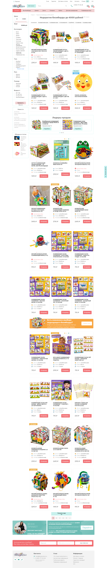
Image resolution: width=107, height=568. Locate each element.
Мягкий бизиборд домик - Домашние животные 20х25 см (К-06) (39, 495)
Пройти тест (86, 323)
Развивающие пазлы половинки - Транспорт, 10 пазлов (60, 404)
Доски (44, 10)
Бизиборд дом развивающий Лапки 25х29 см (81, 210)
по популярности (63, 22)
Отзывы (85, 1)
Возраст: (17, 90)
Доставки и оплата (63, 1)
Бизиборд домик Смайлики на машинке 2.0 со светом (39, 450)
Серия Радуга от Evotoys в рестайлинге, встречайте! (20, 119)
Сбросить (20, 105)
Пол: (15, 72)
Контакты (77, 1)
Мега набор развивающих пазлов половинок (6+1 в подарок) (61, 359)
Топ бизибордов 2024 (23, 153)
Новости (21, 109)
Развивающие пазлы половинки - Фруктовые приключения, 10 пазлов (80, 122)
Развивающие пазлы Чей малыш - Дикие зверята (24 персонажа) (39, 404)
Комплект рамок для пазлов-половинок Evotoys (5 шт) (81, 404)
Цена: (16, 16)
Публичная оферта (59, 560)
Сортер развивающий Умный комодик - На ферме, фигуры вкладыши (39, 164)
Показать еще (61, 513)
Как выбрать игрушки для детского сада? (23, 138)
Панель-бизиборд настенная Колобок (81, 96)
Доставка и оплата (78, 556)
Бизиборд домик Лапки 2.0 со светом (60, 449)
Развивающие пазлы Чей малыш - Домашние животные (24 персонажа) (83, 359)
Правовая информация (60, 562)
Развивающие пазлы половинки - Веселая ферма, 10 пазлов (38, 301)
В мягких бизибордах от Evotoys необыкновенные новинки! (20, 126)
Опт (92, 1)
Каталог (31, 6)
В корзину (44, 62)
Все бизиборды (27, 10)
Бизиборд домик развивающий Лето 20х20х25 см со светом (82, 450)
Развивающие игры (86, 10)
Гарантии (53, 1)
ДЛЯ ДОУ (17, 10)
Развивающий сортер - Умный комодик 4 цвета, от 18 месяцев (60, 51)
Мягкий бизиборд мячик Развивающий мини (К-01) (39, 254)
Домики (37, 10)
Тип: (15, 59)
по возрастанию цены (43, 22)
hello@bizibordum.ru (40, 556)
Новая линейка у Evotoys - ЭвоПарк (20, 114)
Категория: (18, 29)
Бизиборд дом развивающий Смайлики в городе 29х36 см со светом (50, 122)
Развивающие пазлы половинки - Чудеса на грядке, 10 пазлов (82, 255)
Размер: (17, 81)
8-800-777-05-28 (78, 5)
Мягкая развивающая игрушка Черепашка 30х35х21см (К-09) (38, 210)
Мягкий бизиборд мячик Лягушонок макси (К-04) (82, 163)
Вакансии (76, 562)
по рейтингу (71, 22)
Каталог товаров (78, 558)
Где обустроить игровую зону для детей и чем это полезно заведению (24, 146)
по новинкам (78, 22)
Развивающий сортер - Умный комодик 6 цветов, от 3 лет (61, 97)
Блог (71, 1)
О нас (47, 1)
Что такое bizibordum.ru (60, 556)
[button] (36, 93)
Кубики (60, 10)
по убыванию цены (54, 22)
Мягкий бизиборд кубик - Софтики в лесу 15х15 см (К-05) (39, 51)
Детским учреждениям (71, 10)
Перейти (87, 527)
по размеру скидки (87, 22)
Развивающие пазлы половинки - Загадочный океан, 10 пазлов (83, 301)
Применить (21, 103)
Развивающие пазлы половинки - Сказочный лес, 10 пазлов (60, 301)
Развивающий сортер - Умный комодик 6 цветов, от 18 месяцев (83, 51)
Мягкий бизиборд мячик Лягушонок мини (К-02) (82, 494)
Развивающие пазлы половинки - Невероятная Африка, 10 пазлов (39, 359)
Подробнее (47, 128)
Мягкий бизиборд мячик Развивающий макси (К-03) (61, 495)
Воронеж (17, 1)
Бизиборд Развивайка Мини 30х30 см (60, 163)
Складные (52, 10)
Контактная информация (61, 558)
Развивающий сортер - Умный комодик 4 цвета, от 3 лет (39, 97)
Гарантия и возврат (79, 560)
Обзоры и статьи (20, 134)
